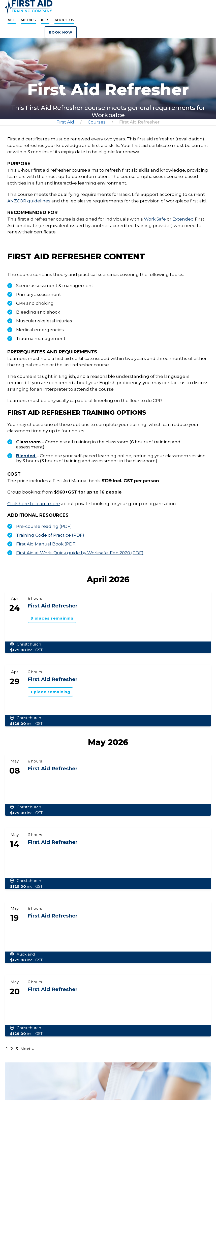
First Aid (65, 122)
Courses (97, 122)
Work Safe (155, 219)
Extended (183, 219)
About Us (64, 20)
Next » (27, 1048)
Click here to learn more (33, 503)
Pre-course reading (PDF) (44, 526)
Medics (28, 20)
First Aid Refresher (52, 606)
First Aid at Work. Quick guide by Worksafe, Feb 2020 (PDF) (79, 552)
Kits (45, 20)
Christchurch (29, 644)
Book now (60, 32)
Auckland (26, 954)
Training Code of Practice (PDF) (50, 535)
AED (12, 20)
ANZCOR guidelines (28, 200)
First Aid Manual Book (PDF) (46, 543)
